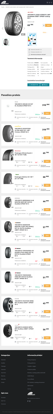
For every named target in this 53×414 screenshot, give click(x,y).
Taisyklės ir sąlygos (31, 366)
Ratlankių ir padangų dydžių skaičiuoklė (36, 372)
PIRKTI (48, 25)
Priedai (2, 382)
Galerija (29, 389)
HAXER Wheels (30, 376)
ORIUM (16, 102)
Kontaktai (3, 397)
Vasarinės (3, 369)
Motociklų (3, 379)
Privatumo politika (31, 369)
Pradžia (2, 7)
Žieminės (3, 376)
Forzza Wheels (30, 379)
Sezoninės (3, 372)
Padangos (3, 366)
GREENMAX (17, 198)
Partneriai (3, 404)
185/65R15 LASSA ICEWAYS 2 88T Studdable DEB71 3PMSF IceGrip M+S (20, 7)
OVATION (17, 298)
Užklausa (45, 84)
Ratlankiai (3, 359)
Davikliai (3, 363)
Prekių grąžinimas (31, 363)
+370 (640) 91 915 (33, 84)
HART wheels (30, 385)
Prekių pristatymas (31, 359)
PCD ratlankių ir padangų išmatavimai (35, 382)
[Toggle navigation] (51, 2)
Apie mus (3, 400)
